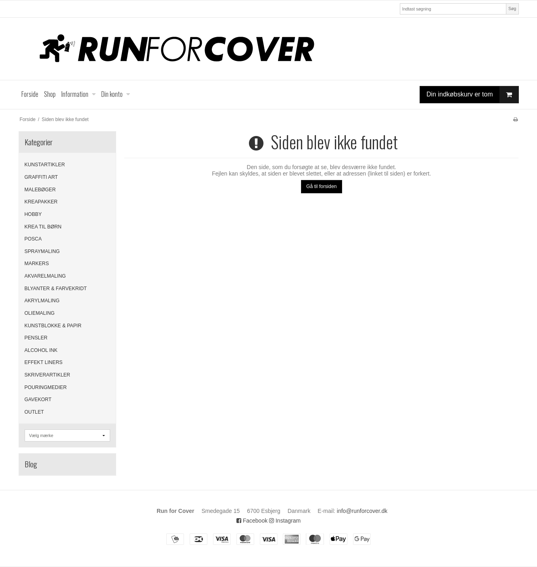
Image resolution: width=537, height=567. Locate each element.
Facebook (251, 520)
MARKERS (37, 263)
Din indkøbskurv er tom (472, 94)
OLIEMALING (40, 313)
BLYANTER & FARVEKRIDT (56, 288)
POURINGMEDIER (46, 387)
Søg (512, 8)
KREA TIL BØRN (43, 227)
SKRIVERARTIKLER (47, 375)
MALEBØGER (40, 189)
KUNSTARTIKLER (45, 164)
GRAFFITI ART (41, 177)
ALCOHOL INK (41, 350)
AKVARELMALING (45, 276)
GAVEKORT (38, 399)
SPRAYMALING (42, 251)
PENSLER (36, 338)
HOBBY (33, 214)
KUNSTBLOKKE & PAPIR (53, 325)
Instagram (285, 520)
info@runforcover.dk (362, 511)
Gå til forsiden (321, 186)
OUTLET (34, 412)
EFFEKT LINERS (44, 362)
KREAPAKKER (41, 202)
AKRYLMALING (42, 300)
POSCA (33, 239)
